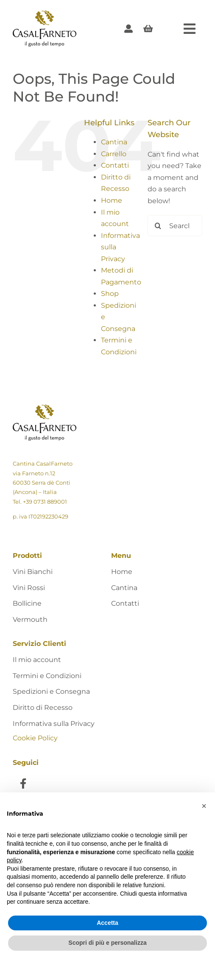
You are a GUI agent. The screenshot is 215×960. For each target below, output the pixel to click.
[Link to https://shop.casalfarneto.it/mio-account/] (128, 29)
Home (111, 200)
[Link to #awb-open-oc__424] (189, 29)
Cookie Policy (35, 738)
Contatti (115, 165)
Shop (110, 294)
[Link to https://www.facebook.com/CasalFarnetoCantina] (23, 783)
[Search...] (175, 225)
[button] (204, 806)
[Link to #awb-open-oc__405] (148, 29)
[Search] (158, 225)
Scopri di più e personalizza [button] (107, 942)
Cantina (114, 142)
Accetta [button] (107, 922)
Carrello (113, 154)
